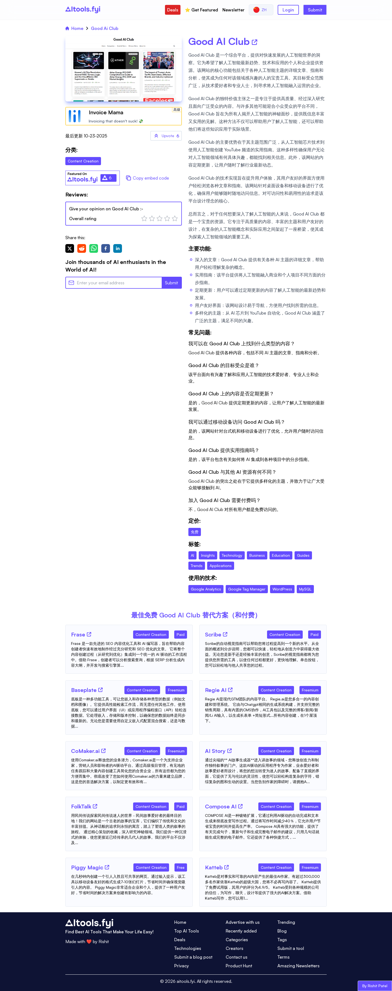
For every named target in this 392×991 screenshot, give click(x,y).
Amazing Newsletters (298, 965)
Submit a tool (290, 948)
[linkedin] (117, 248)
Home (74, 28)
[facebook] (105, 248)
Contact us (236, 957)
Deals (172, 10)
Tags (282, 939)
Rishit (104, 941)
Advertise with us (243, 922)
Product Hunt (239, 965)
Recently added (241, 931)
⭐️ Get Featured (201, 10)
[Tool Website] (89, 634)
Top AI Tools (186, 931)
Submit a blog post (193, 957)
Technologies (187, 948)
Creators (234, 948)
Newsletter (233, 10)
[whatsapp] (93, 248)
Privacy (181, 965)
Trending (286, 922)
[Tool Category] (151, 633)
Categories (237, 939)
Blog (282, 931)
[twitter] (69, 248)
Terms (283, 957)
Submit (315, 10)
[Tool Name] (78, 635)
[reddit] (81, 248)
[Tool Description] (129, 654)
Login (288, 10)
